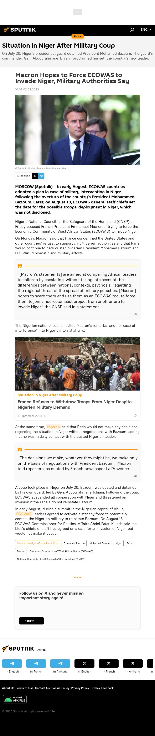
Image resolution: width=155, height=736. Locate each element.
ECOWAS (24, 513)
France (21, 551)
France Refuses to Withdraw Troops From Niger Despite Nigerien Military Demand (75, 404)
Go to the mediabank (57, 168)
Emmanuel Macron (74, 543)
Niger (118, 543)
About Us (8, 688)
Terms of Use (24, 688)
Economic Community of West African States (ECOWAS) (61, 551)
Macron (53, 426)
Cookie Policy (60, 688)
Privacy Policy (80, 688)
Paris (129, 543)
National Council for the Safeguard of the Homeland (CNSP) (50, 559)
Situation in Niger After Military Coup (50, 395)
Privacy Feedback (102, 688)
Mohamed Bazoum (100, 543)
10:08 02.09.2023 (27, 89)
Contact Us (42, 688)
